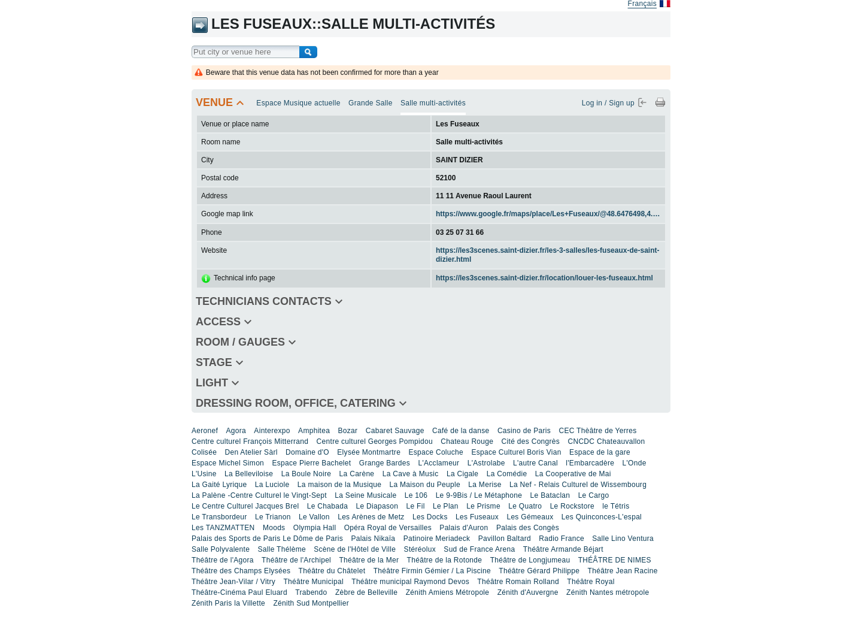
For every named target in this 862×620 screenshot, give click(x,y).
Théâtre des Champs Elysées (241, 571)
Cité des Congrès (531, 441)
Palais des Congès (527, 528)
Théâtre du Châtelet (332, 571)
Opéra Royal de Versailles (388, 528)
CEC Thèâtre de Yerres (597, 431)
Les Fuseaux (477, 517)
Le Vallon (314, 517)
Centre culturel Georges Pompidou (375, 441)
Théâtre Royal (590, 581)
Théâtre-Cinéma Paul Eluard (239, 592)
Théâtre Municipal (313, 581)
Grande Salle (370, 103)
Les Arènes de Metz (371, 517)
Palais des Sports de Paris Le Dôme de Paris (267, 538)
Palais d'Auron (463, 528)
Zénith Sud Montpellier (311, 603)
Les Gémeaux (529, 517)
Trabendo (311, 592)
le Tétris (615, 506)
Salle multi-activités (433, 103)
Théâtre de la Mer (369, 560)
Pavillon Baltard (504, 538)
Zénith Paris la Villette (228, 603)
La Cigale (462, 474)
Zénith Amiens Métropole (448, 592)
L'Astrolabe (486, 463)
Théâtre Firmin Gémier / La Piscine (432, 571)
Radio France (561, 538)
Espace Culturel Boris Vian (516, 452)
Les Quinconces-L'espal (601, 517)
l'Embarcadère (590, 463)
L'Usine (204, 474)
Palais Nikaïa (373, 538)
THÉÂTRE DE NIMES (614, 560)
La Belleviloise (248, 474)
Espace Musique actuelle (298, 103)
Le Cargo (593, 495)
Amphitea (314, 431)
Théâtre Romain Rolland (518, 581)
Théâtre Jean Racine (623, 571)
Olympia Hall (314, 528)
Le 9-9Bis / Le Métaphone (479, 495)
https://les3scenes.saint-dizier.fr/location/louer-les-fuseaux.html (544, 278)
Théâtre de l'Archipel (296, 560)
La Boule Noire (306, 474)
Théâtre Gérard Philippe (539, 571)
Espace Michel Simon (228, 463)
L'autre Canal (535, 463)
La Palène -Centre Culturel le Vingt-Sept (259, 495)
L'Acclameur (438, 463)
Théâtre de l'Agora (223, 560)
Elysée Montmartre (368, 452)
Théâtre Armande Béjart (563, 549)
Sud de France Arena (479, 549)
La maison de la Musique (339, 484)
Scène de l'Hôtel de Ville (355, 549)
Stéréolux (420, 549)
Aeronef (205, 431)
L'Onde (634, 463)
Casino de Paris (524, 431)
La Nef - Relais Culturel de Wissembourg (577, 484)
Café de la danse (461, 431)
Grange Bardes (384, 463)
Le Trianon (273, 517)
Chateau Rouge (467, 441)
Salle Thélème (282, 549)
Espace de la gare (599, 452)
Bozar (348, 431)
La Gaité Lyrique (219, 484)
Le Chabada (327, 506)
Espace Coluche (435, 452)
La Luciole (272, 484)
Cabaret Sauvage (395, 431)
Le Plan (446, 506)
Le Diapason (377, 506)
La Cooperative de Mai (573, 474)
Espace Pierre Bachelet (311, 463)
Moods (274, 528)
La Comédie (507, 474)
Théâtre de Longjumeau (530, 560)
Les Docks (430, 517)
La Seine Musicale (365, 495)
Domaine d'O (307, 452)
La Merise (484, 484)
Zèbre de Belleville (366, 592)
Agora (236, 431)
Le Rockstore (572, 506)
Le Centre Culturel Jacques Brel (245, 506)
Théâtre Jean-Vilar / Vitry (233, 581)
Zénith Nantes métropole (607, 592)
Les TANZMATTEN (223, 528)
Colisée (204, 452)
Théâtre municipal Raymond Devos (410, 581)
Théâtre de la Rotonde (444, 560)
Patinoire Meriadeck (437, 538)
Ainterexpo (272, 431)
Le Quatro (525, 506)
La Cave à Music (411, 474)
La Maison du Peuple (424, 484)
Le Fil (415, 506)
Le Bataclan (550, 495)
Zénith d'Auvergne (528, 592)
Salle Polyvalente (221, 549)
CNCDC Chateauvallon (606, 441)
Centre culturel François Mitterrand (250, 441)
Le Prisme (483, 506)
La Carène (357, 474)
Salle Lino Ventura (623, 538)
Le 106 (416, 495)
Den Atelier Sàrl (250, 452)
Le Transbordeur (219, 517)
